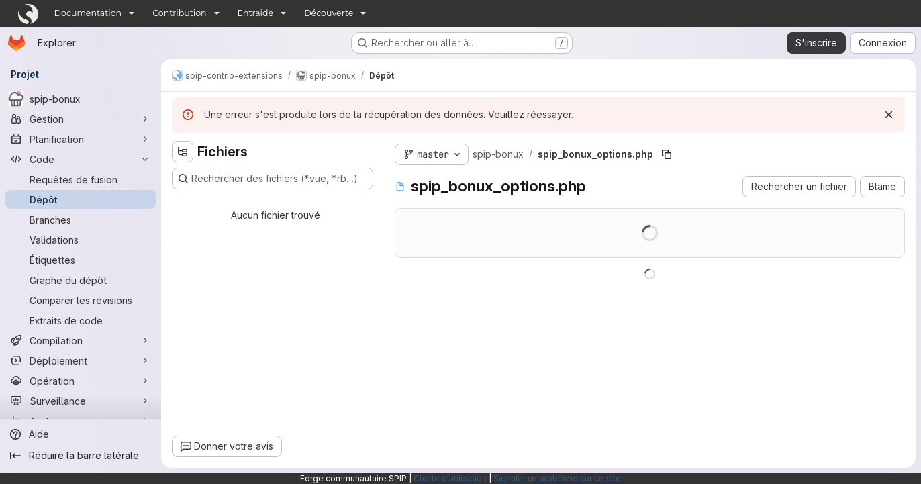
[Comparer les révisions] (80, 300)
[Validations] (80, 239)
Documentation (88, 13)
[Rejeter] (889, 115)
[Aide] (80, 434)
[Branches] (80, 219)
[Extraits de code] (80, 320)
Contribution (179, 13)
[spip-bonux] (80, 98)
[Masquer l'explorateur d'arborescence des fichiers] (182, 151)
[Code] (80, 159)
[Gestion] (80, 118)
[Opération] (80, 380)
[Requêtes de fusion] (80, 179)
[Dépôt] (80, 199)
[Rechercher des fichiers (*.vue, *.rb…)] (272, 178)
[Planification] (80, 139)
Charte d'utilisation (450, 478)
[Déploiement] (80, 360)
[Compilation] (80, 340)
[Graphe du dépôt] (80, 280)
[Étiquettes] (80, 259)
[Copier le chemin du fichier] (666, 154)
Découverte (328, 13)
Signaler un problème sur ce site (557, 478)
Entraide (256, 13)
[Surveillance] (80, 400)
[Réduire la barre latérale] (80, 455)
